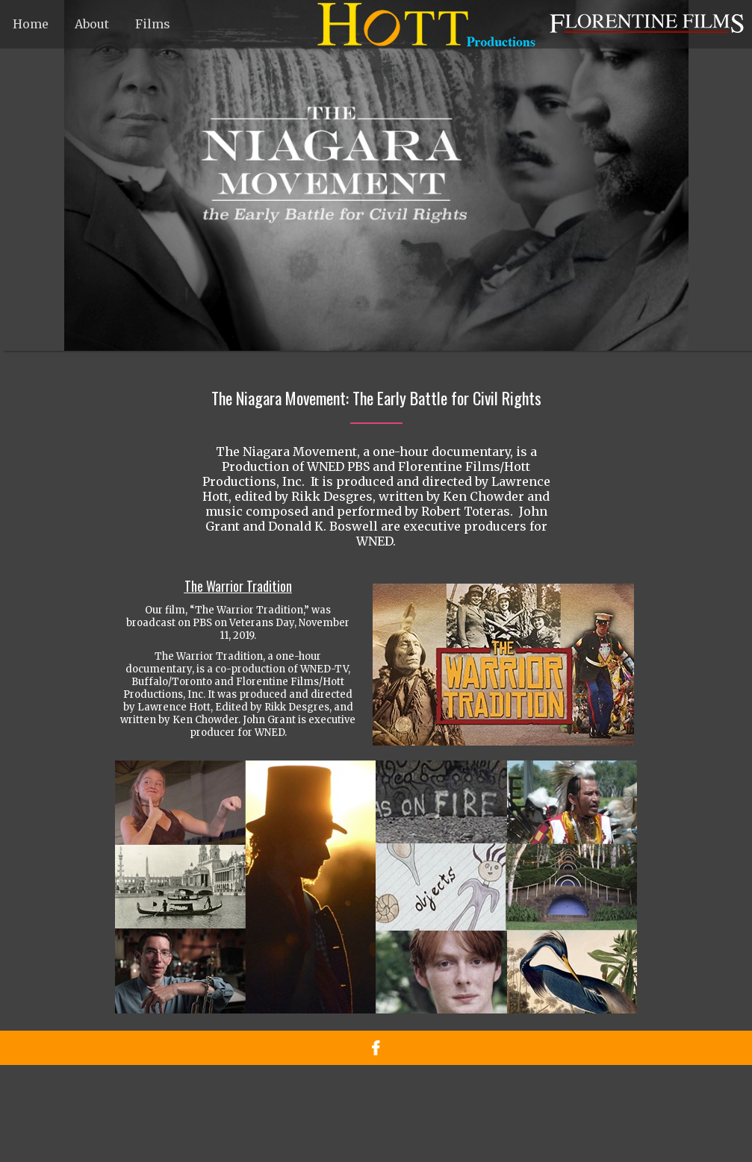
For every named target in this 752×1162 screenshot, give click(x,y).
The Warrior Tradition (238, 586)
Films (152, 23)
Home (31, 23)
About (92, 23)
